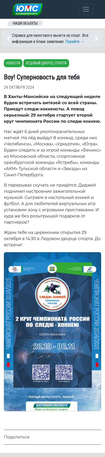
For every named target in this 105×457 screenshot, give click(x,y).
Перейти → (74, 41)
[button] (11, 38)
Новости (13, 63)
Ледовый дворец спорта (46, 63)
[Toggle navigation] (86, 9)
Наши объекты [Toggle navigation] (25, 23)
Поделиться (17, 437)
